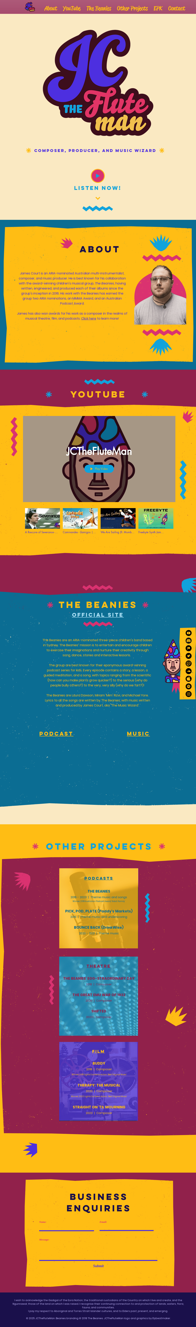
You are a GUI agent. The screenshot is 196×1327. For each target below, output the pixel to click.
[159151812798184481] (189, 679)
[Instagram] (189, 694)
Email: (103, 1222)
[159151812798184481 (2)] (189, 663)
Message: (44, 1239)
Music (138, 733)
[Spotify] (189, 686)
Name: (42, 1222)
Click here (88, 318)
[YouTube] (189, 633)
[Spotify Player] (56, 774)
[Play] (98, 176)
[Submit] (98, 1266)
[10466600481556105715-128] (189, 648)
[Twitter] (189, 656)
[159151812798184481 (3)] (189, 641)
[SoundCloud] (189, 671)
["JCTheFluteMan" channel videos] (99, 523)
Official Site (98, 614)
